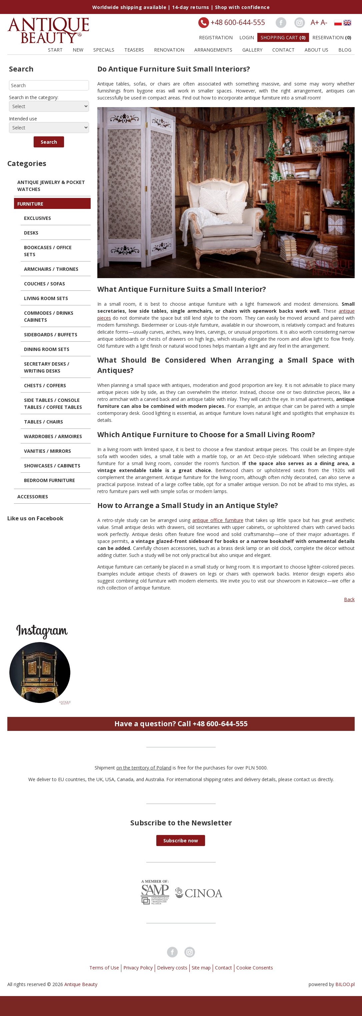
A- (324, 22)
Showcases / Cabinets (52, 465)
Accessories (32, 496)
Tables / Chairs (43, 422)
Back (349, 599)
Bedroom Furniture (49, 480)
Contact (283, 50)
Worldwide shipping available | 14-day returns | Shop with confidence (181, 7)
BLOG (344, 50)
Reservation (331, 37)
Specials (103, 50)
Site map (201, 967)
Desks (31, 233)
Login (246, 37)
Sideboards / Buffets (50, 334)
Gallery (252, 50)
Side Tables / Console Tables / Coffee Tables (53, 403)
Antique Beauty (80, 984)
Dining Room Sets (46, 349)
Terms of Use (104, 967)
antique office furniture (217, 520)
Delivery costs (172, 967)
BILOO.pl (345, 984)
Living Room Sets (46, 298)
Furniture (30, 204)
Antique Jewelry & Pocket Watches (51, 185)
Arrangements (213, 50)
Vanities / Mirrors (47, 451)
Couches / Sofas (44, 283)
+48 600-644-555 (238, 22)
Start (55, 50)
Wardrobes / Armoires (53, 436)
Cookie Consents (254, 967)
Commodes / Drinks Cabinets (48, 316)
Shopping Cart (283, 37)
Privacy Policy (138, 967)
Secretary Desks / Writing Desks (46, 367)
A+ (315, 22)
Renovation (169, 50)
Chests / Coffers (45, 385)
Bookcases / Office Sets (48, 250)
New (78, 50)
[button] (49, 141)
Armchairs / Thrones (51, 269)
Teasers (134, 50)
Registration (216, 37)
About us (316, 50)
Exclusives (37, 218)
